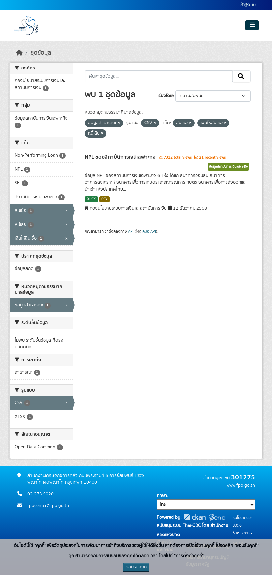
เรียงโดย (165, 96)
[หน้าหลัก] (19, 53)
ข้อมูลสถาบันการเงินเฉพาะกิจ (228, 166)
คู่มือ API (149, 231)
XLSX (91, 199)
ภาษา (162, 495)
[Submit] (241, 76)
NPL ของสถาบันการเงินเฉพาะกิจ (121, 157)
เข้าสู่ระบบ (247, 5)
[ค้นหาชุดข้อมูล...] (159, 76)
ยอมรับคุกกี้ (136, 567)
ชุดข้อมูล (40, 53)
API (131, 231)
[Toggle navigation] (252, 25)
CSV (104, 199)
